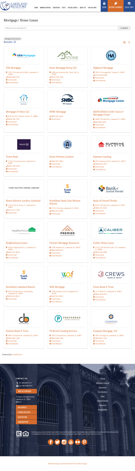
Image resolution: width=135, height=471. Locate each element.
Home (36, 7)
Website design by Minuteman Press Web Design (67, 463)
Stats (64, 7)
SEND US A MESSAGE (24, 391)
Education (56, 7)
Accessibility (102, 409)
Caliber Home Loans (103, 242)
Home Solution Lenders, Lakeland (23, 200)
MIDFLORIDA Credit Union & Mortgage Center (108, 113)
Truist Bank (12, 156)
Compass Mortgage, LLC (105, 330)
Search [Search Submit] (124, 28)
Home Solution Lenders (61, 156)
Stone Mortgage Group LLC (63, 67)
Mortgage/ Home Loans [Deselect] (12, 39)
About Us (83, 7)
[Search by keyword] (61, 28)
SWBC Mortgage (57, 111)
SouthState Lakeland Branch (20, 286)
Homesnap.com (24, 422)
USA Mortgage (13, 67)
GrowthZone (17, 354)
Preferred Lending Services (63, 330)
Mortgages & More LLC (18, 111)
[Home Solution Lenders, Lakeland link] (24, 188)
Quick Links (129, 7)
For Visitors (92, 7)
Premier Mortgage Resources (64, 242)
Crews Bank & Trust (103, 286)
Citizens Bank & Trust (17, 330)
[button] (124, 42)
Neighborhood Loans (16, 242)
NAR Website (24, 407)
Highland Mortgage (103, 67)
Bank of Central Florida (105, 200)
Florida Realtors (24, 412)
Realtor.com (24, 417)
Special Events (73, 7)
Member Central (45, 7)
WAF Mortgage (57, 286)
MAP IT (19, 402)
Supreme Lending (102, 156)
